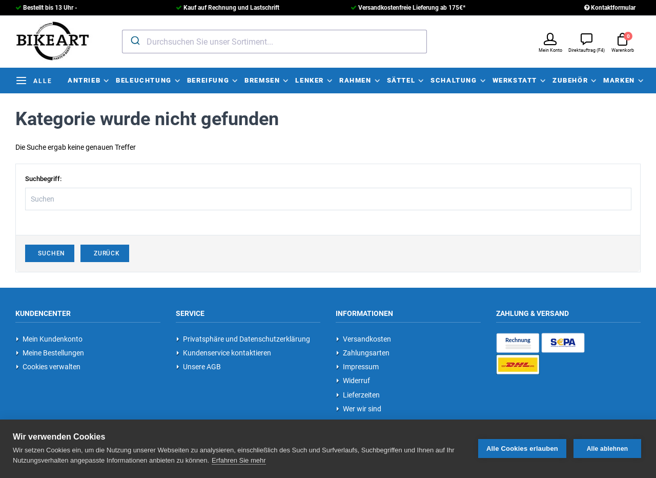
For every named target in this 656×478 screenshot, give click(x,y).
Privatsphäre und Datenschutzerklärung (243, 339)
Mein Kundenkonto (49, 339)
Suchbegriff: (43, 179)
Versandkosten (363, 339)
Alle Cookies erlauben (522, 448)
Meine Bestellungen (50, 353)
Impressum (357, 367)
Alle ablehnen (607, 448)
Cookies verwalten (48, 367)
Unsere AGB (198, 367)
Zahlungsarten (362, 353)
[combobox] (274, 41)
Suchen (50, 253)
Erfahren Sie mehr (239, 460)
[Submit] (134, 40)
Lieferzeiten (358, 395)
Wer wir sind (358, 409)
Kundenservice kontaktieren (223, 353)
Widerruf (353, 380)
